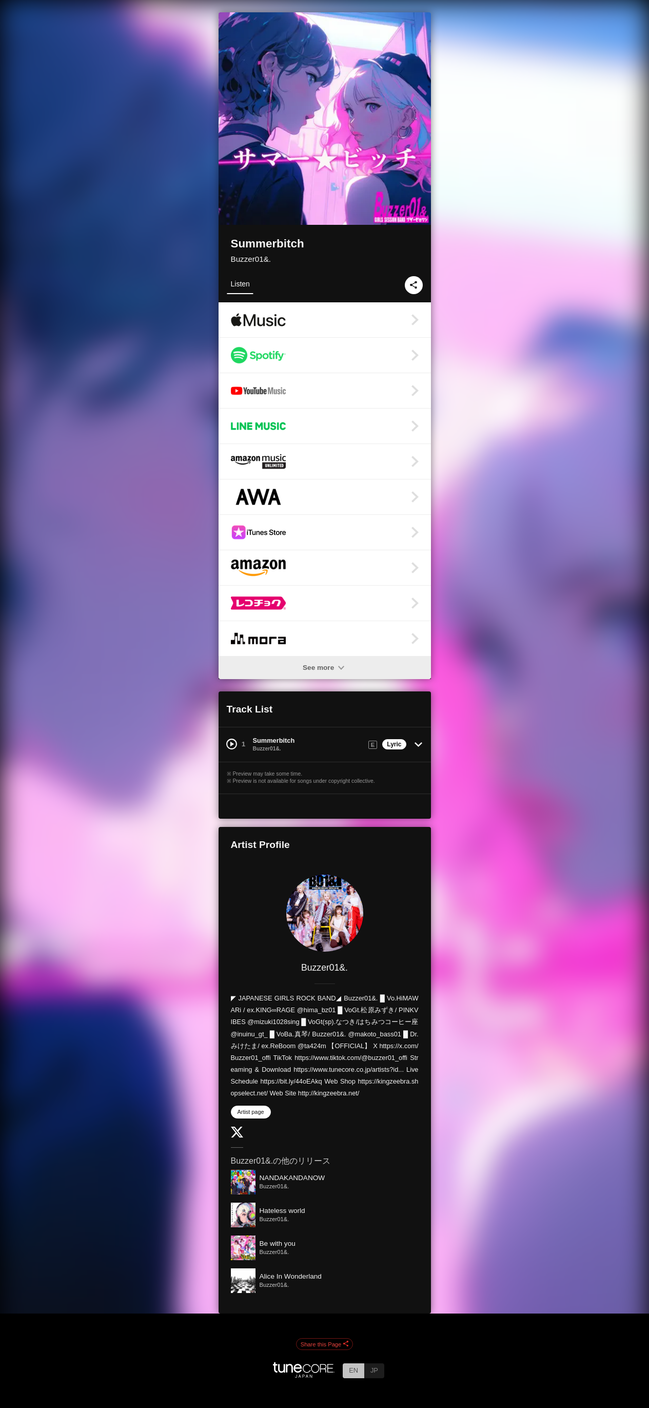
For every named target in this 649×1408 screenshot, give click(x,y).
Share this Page (325, 1344)
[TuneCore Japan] (304, 1375)
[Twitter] (237, 1135)
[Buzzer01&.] (325, 913)
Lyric (394, 744)
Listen (240, 284)
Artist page (251, 1112)
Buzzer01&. (251, 259)
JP (374, 1370)
